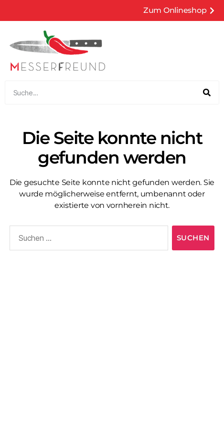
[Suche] (207, 92)
